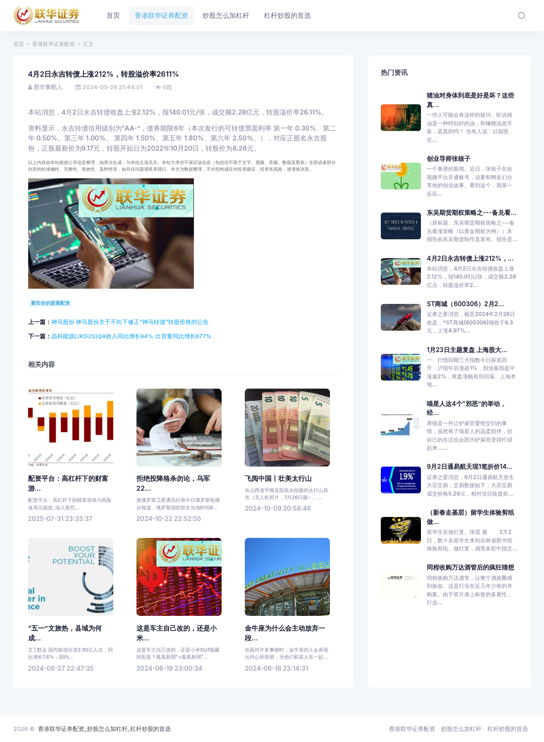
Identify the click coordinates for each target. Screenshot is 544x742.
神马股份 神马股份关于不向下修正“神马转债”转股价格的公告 (130, 321)
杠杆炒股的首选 (507, 728)
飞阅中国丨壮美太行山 (278, 479)
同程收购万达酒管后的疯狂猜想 (470, 567)
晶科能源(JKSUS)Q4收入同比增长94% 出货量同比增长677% (131, 336)
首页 (18, 44)
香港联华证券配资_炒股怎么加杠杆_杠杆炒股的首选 (104, 728)
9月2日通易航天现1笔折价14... (469, 466)
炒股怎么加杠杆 (461, 728)
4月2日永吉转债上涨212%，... (470, 258)
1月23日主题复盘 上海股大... (467, 349)
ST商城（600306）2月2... (465, 303)
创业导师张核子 (448, 158)
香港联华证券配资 (53, 44)
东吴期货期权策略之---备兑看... (471, 212)
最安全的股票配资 (50, 303)
